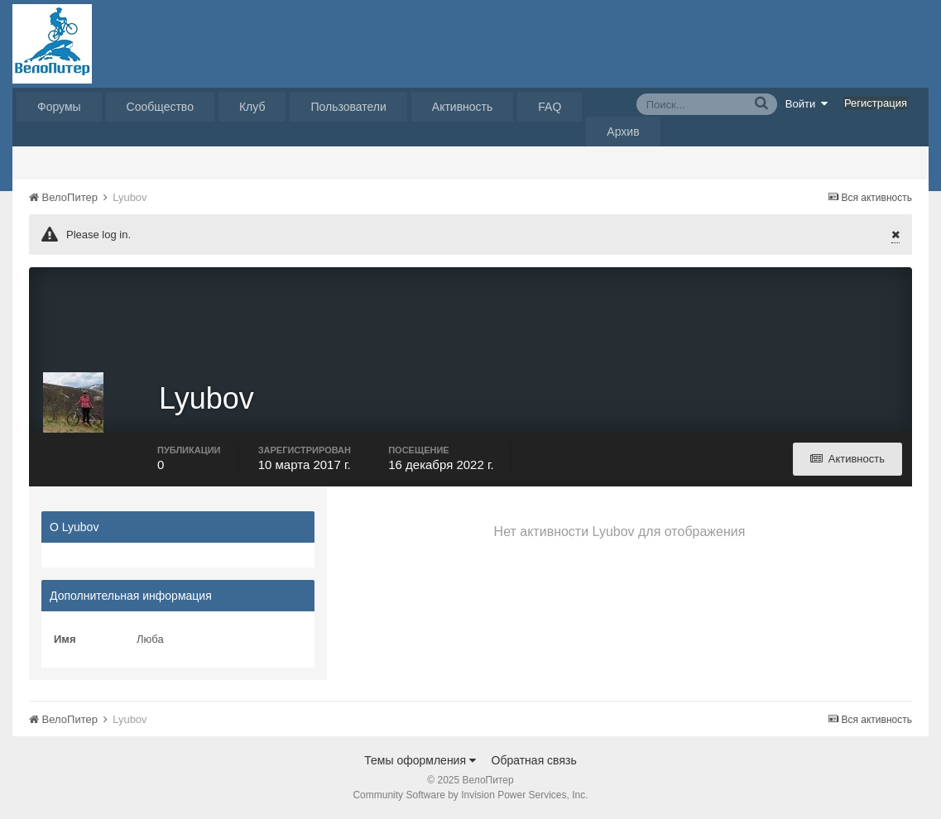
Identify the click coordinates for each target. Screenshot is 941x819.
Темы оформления (420, 760)
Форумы (59, 106)
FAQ (549, 106)
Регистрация (875, 103)
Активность (462, 106)
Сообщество (160, 106)
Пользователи (348, 106)
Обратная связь (534, 760)
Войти (806, 103)
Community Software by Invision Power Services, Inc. (470, 795)
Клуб (252, 106)
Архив (623, 131)
